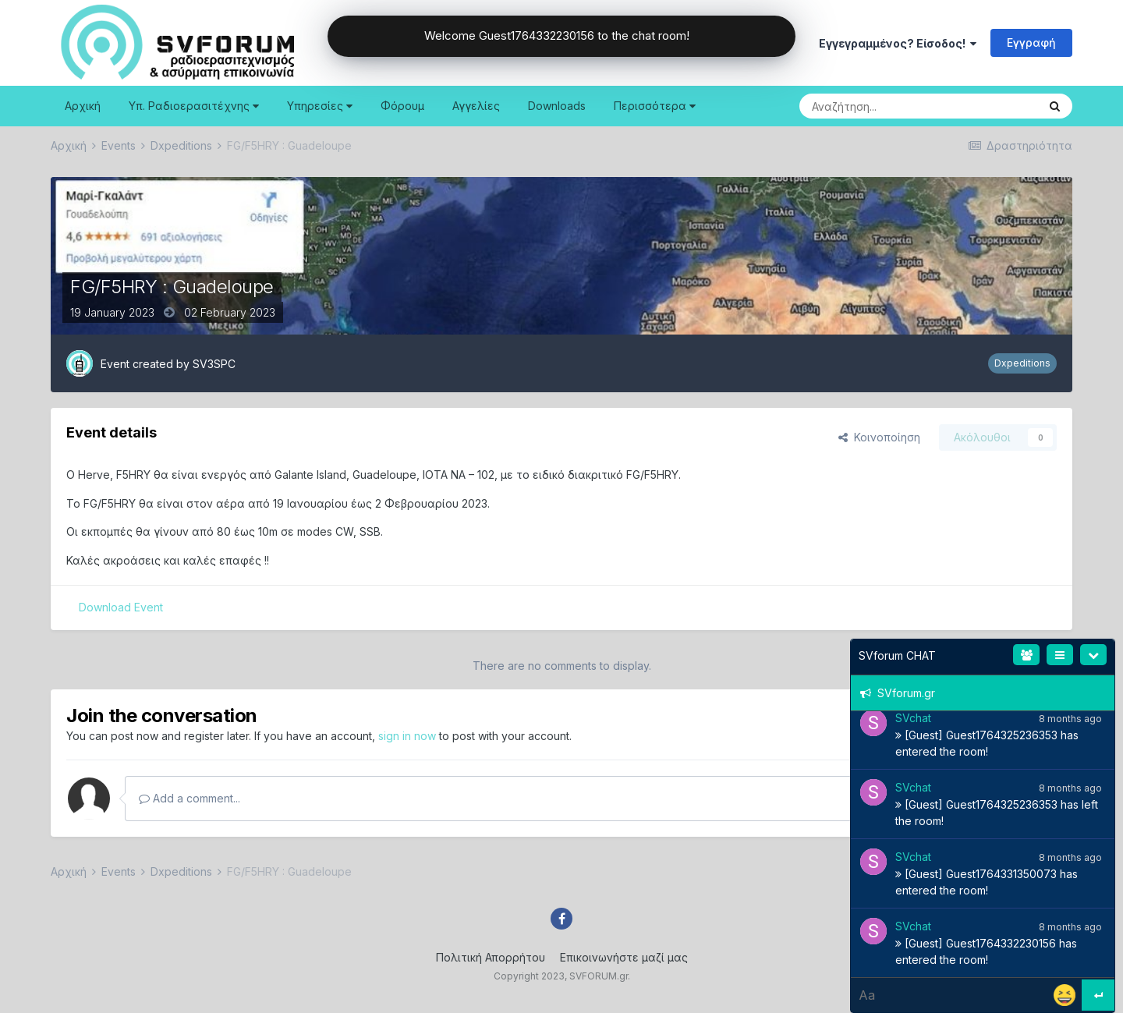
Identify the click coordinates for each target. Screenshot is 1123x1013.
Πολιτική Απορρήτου (490, 957)
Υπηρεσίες (319, 105)
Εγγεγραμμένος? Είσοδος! (897, 43)
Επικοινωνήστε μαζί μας (624, 957)
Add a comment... (189, 798)
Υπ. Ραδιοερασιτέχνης (194, 105)
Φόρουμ (402, 105)
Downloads (557, 105)
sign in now (407, 735)
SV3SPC (214, 363)
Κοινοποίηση (879, 437)
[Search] (878, 106)
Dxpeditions (1022, 363)
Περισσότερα (655, 105)
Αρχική (83, 105)
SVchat (913, 717)
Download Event (121, 607)
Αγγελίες (476, 105)
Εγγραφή (1031, 42)
